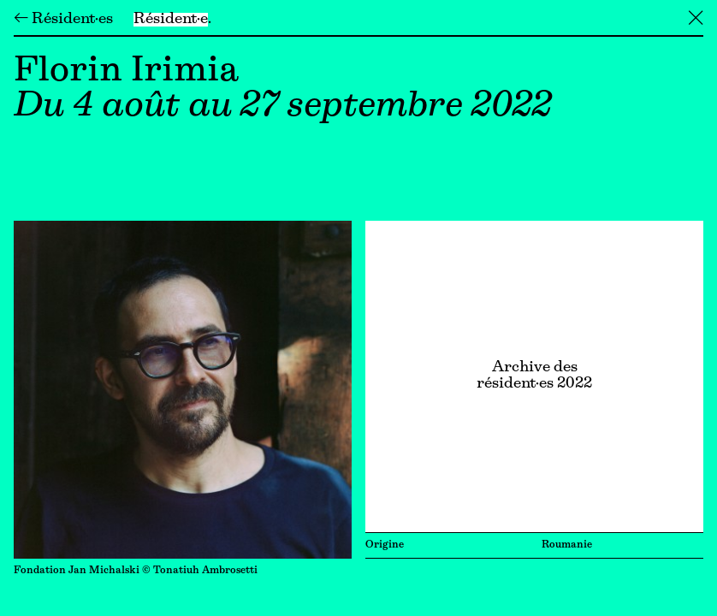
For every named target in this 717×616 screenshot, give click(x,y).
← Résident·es (63, 20)
